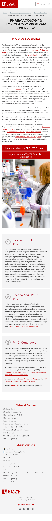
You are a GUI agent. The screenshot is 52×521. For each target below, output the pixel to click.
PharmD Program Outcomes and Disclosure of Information (23, 473)
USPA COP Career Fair (11, 476)
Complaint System (9, 482)
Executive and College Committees (15, 424)
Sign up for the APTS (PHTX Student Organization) (26, 155)
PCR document (8, 433)
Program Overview (40, 13)
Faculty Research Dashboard (13, 467)
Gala (5, 470)
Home (5, 13)
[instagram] (32, 509)
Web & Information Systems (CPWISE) (16, 436)
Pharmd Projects (9, 458)
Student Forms (8, 461)
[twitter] (20, 509)
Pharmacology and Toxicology (20, 13)
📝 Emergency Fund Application (14, 452)
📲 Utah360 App (9, 449)
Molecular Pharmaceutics (12, 412)
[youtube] (28, 509)
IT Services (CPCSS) (10, 439)
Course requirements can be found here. (24, 326)
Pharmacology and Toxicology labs (28, 137)
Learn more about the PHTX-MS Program (24, 148)
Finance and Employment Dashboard (16, 430)
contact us (14, 385)
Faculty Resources (9, 421)
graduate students (35, 55)
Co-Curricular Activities (11, 455)
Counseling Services (10, 464)
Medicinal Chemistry (10, 409)
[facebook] (24, 509)
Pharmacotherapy (9, 418)
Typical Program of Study (27, 379)
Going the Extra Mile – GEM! (13, 427)
